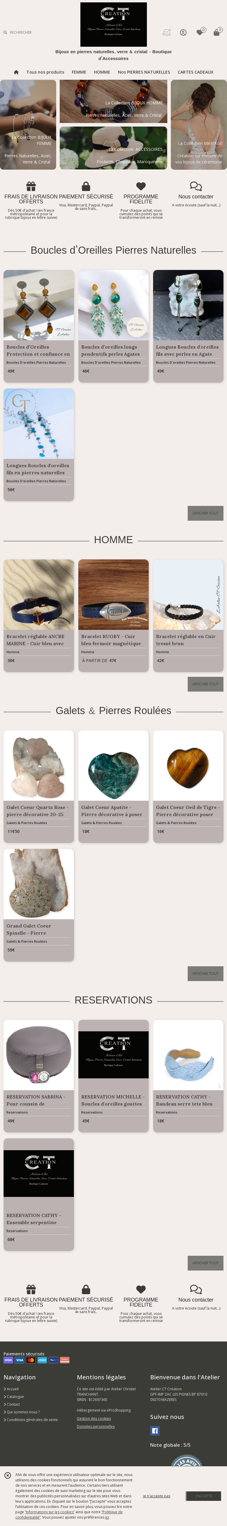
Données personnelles (96, 1426)
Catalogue (14, 1396)
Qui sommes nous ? (22, 1412)
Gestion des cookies (94, 1418)
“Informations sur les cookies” (49, 1511)
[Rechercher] (5, 32)
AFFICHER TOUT (205, 513)
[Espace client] (183, 32)
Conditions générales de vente (31, 1419)
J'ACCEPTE (204, 1496)
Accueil (11, 1388)
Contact (12, 1404)
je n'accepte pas (156, 1496)
